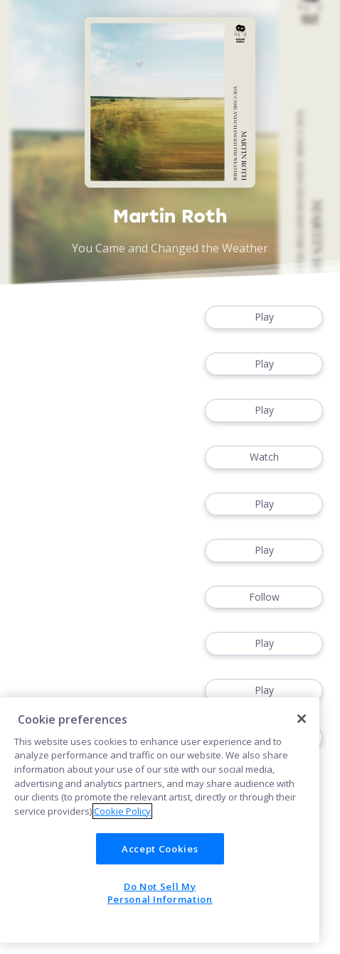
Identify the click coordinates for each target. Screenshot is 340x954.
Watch (264, 457)
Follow (264, 597)
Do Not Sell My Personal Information (160, 893)
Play (264, 317)
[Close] (301, 718)
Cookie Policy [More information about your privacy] (122, 811)
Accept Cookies (160, 848)
